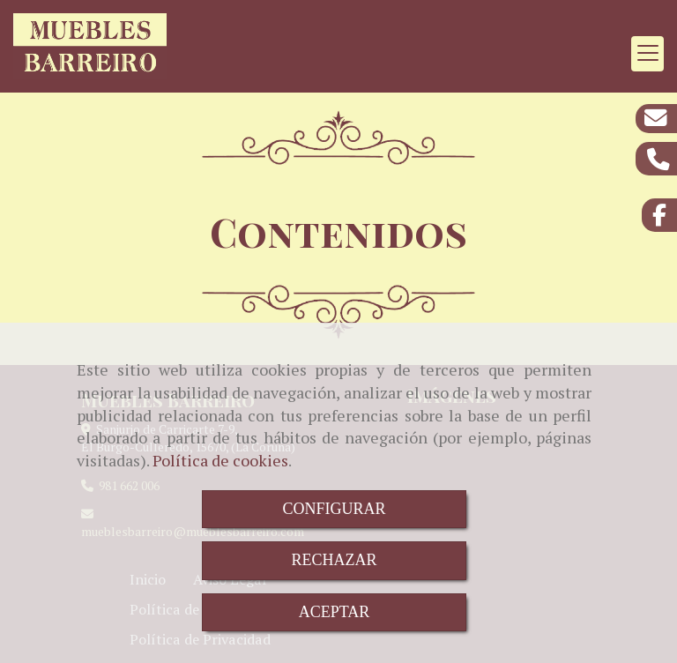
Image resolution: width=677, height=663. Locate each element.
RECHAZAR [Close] (333, 560)
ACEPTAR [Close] (334, 612)
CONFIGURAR (333, 509)
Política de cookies (220, 460)
